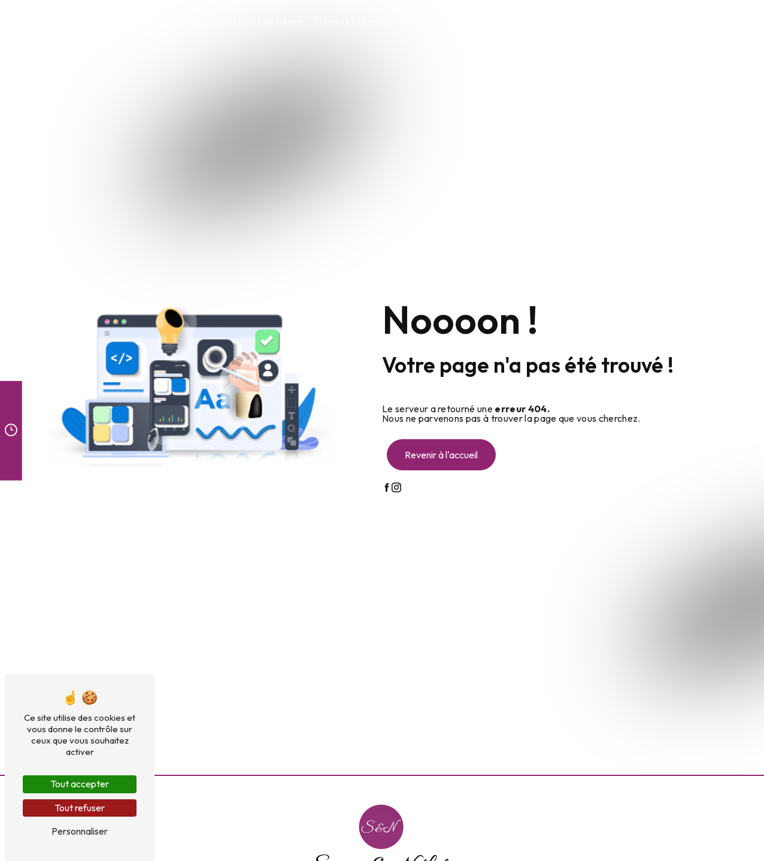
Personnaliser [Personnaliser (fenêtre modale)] (79, 831)
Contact (638, 20)
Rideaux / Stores (155, 20)
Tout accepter (79, 784)
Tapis (529, 20)
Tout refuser (79, 808)
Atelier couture (581, 20)
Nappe (414, 20)
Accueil (95, 20)
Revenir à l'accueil (441, 455)
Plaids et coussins (473, 20)
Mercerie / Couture (351, 20)
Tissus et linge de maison (255, 20)
